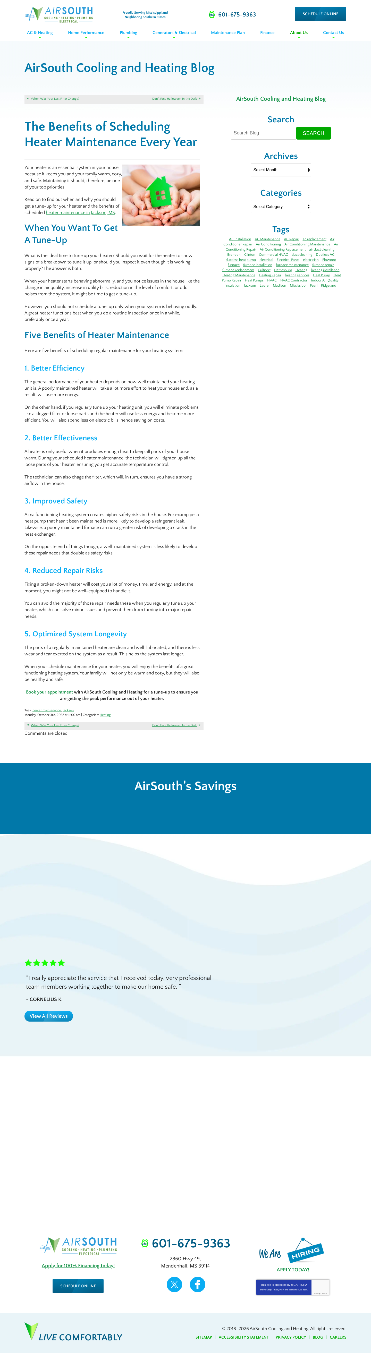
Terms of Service (295, 1290)
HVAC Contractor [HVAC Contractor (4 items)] (293, 280)
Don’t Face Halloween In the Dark (174, 98)
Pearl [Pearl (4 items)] (313, 286)
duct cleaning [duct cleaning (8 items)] (302, 255)
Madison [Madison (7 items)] (279, 286)
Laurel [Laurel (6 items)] (264, 286)
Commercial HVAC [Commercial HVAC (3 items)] (273, 255)
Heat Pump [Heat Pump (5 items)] (321, 275)
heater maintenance (46, 710)
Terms (324, 1293)
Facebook (197, 1284)
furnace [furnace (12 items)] (234, 265)
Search (313, 133)
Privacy (317, 1293)
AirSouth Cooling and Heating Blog (281, 99)
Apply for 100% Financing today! (78, 1266)
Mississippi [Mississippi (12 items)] (298, 286)
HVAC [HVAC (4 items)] (272, 280)
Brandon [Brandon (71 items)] (234, 255)
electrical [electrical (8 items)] (266, 260)
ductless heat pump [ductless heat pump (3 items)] (241, 260)
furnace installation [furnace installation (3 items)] (257, 265)
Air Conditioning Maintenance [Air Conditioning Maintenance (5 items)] (307, 244)
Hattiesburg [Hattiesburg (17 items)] (283, 270)
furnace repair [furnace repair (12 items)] (323, 265)
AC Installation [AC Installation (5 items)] (240, 239)
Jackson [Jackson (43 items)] (250, 286)
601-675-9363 (191, 1243)
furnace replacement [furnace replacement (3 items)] (238, 270)
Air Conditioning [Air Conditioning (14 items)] (268, 244)
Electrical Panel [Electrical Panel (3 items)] (288, 260)
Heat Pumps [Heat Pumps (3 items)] (254, 280)
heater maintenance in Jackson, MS (80, 212)
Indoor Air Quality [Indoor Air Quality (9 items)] (325, 280)
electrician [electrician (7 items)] (311, 260)
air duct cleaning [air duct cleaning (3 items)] (321, 249)
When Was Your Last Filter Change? (55, 98)
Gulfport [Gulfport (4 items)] (264, 270)
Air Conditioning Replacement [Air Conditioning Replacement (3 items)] (283, 249)
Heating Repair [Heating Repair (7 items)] (270, 275)
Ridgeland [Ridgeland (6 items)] (328, 286)
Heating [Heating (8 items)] (301, 270)
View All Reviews (49, 1016)
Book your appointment (49, 692)
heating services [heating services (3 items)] (297, 275)
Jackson (68, 710)
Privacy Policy (278, 1290)
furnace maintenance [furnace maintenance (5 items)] (292, 265)
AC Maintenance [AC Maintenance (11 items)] (267, 239)
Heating (105, 715)
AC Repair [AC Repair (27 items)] (291, 239)
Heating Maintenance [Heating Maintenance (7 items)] (239, 275)
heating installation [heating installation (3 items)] (325, 270)
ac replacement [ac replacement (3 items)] (314, 239)
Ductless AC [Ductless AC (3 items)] (325, 255)
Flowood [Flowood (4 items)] (329, 260)
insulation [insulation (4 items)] (232, 286)
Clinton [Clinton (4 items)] (249, 255)
